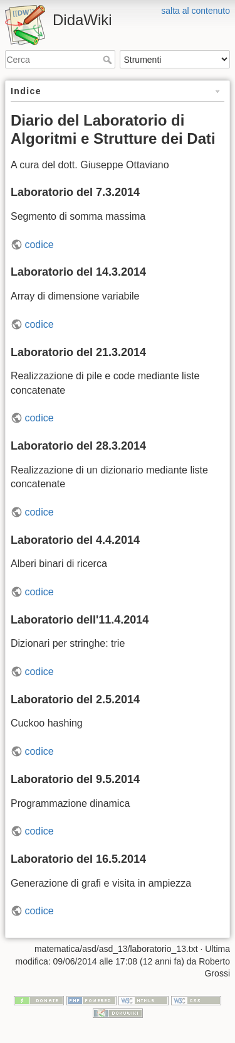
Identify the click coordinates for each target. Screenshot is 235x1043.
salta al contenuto (195, 11)
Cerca (109, 59)
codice (38, 244)
